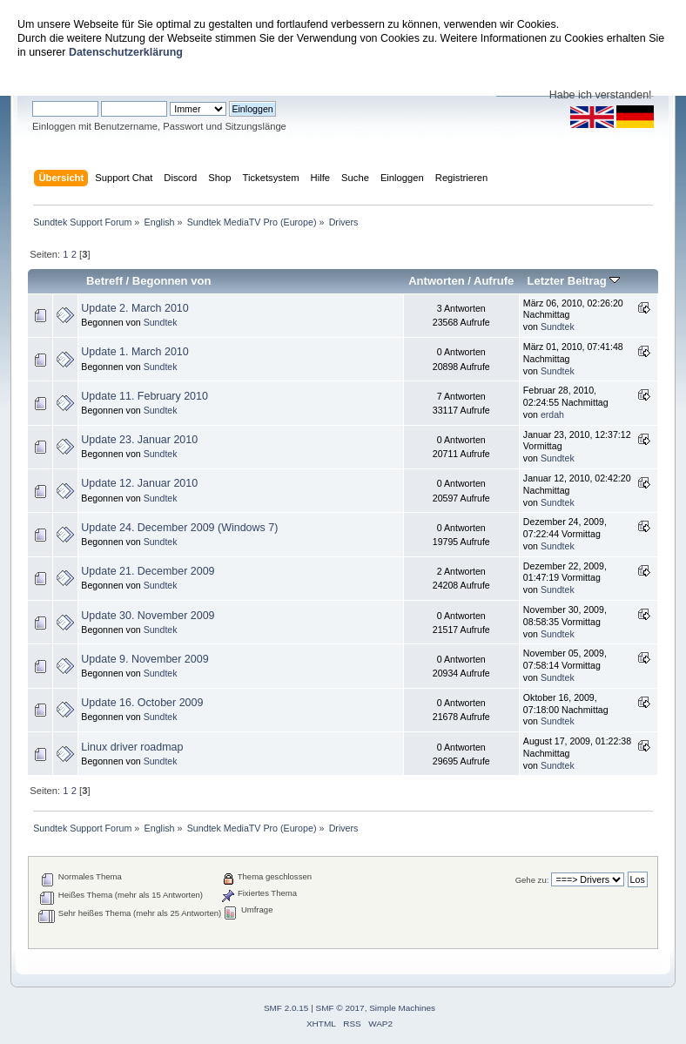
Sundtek (161, 322)
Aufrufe (494, 280)
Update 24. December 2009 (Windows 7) (179, 528)
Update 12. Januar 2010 (139, 483)
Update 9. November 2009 (144, 659)
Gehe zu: (532, 880)
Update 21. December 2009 (147, 571)
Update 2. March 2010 (134, 308)
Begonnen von (172, 280)
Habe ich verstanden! (600, 95)
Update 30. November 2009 (147, 616)
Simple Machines (402, 1008)
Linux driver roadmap (132, 747)
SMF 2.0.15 (286, 1008)
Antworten (436, 280)
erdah (552, 414)
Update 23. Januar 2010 (139, 440)
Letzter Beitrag (573, 280)
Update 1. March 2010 (134, 352)
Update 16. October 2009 (142, 703)
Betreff (104, 280)
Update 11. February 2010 (144, 396)
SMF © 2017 (340, 1008)
